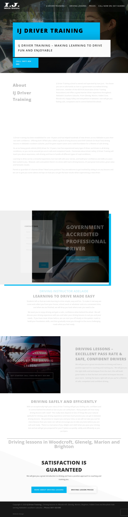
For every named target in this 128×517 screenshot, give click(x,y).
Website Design (18, 514)
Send (43, 264)
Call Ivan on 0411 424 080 (83, 259)
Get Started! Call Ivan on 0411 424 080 (30, 376)
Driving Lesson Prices (82, 490)
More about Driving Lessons (49, 490)
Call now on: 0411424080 (111, 6)
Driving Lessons (77, 6)
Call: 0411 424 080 (23, 62)
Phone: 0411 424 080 (52, 507)
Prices (92, 6)
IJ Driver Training (55, 6)
